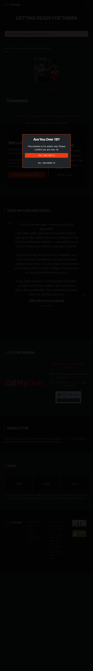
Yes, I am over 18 (46, 155)
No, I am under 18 (46, 163)
